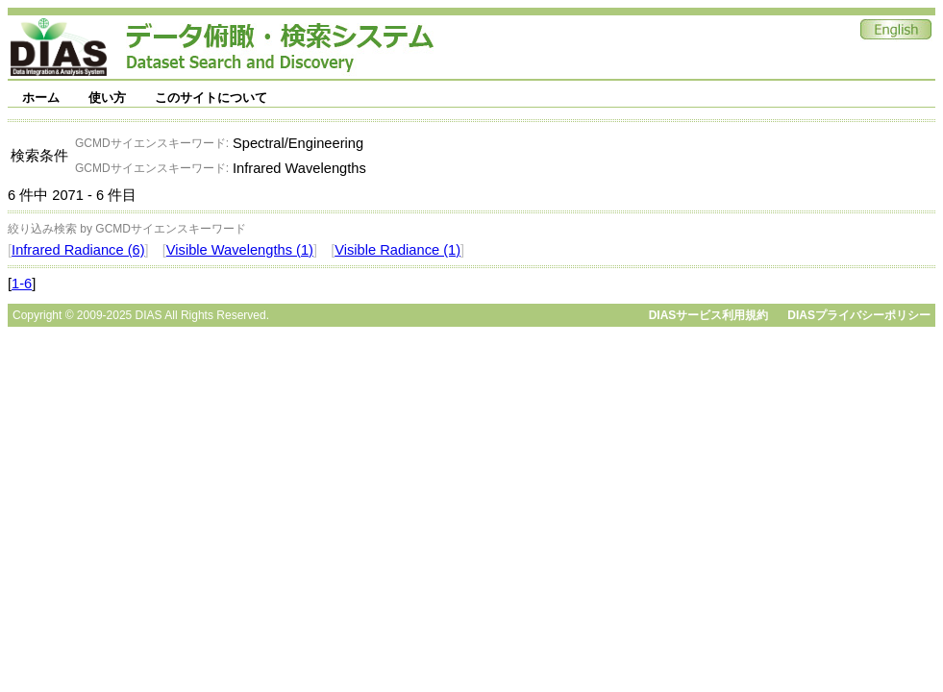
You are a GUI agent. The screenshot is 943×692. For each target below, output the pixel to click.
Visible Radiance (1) (397, 250)
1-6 (22, 283)
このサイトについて (211, 97)
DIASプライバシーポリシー (859, 315)
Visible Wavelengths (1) (239, 250)
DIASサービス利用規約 (709, 315)
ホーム (41, 97)
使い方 (107, 97)
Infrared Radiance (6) (78, 250)
